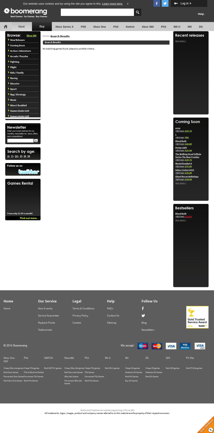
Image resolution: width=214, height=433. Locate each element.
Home (46, 36)
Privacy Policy (80, 315)
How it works (45, 308)
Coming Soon (16, 45)
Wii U (108, 358)
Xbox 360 (148, 26)
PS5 (83, 26)
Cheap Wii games (132, 368)
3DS (168, 358)
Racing (13, 78)
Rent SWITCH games (53, 368)
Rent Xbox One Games (13, 380)
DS (201, 26)
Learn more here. (112, 3)
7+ (12, 156)
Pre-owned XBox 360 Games (73, 382)
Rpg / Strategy (17, 94)
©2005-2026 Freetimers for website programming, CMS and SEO (107, 410)
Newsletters (147, 330)
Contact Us (113, 315)
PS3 (163, 26)
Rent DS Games (151, 376)
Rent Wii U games (112, 368)
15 (21, 156)
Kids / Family (16, 72)
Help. (201, 14)
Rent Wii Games (131, 376)
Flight (12, 67)
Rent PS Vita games (194, 368)
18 (28, 156)
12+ (17, 156)
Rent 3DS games (173, 368)
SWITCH (48, 358)
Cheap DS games (152, 368)
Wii (127, 358)
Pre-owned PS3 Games (94, 376)
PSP (6, 361)
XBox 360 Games (71, 376)
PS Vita (190, 358)
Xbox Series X (64, 26)
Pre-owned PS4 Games (33, 376)
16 (25, 156)
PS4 (115, 26)
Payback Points (46, 322)
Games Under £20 (18, 116)
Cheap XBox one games (13, 368)
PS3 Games (89, 372)
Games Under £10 (18, 110)
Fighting (13, 61)
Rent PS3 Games (92, 380)
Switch (130, 26)
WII (190, 26)
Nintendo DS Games (153, 372)
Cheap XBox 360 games (74, 368)
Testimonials (45, 330)
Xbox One (99, 26)
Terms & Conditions (83, 308)
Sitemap (111, 322)
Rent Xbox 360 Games (73, 372)
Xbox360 (69, 358)
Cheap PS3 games (92, 368)
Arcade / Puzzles (18, 56)
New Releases (16, 39)
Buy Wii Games (131, 380)
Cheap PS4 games (31, 368)
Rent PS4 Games (31, 380)
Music (12, 99)
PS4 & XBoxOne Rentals (34, 372)
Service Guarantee (48, 315)
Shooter (13, 83)
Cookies (77, 322)
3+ (8, 156)
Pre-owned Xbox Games (14, 376)
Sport (12, 89)
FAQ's (110, 308)
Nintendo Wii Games (133, 372)
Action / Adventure (19, 50)
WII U (176, 26)
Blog (144, 322)
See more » (180, 40)
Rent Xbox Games (11, 372)
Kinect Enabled (17, 105)
